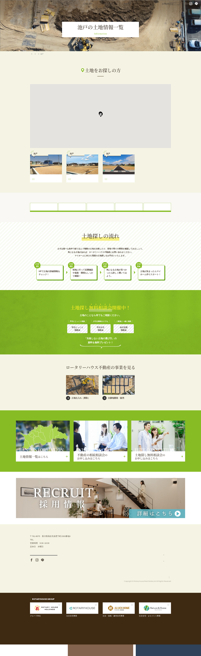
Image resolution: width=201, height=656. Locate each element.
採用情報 (191, 10)
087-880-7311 (153, 4)
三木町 (50, 54)
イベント (156, 10)
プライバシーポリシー (163, 589)
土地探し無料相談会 (162, 548)
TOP (31, 54)
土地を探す (109, 10)
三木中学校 (46, 185)
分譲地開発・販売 (137, 567)
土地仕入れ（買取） (138, 560)
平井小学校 (37, 185)
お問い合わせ (173, 10)
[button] (100, 114)
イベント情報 (159, 554)
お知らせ (125, 10)
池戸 (54, 185)
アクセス (43, 570)
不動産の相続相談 (161, 541)
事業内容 (141, 10)
